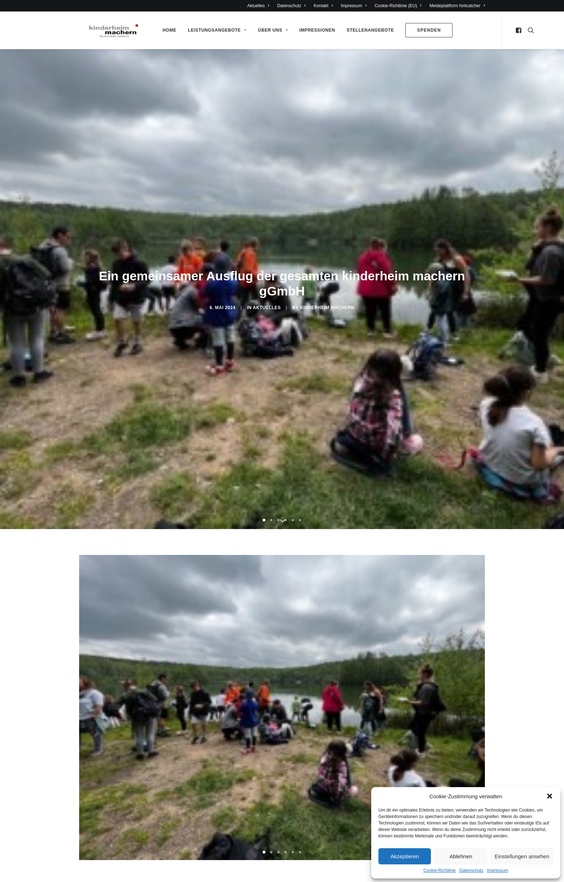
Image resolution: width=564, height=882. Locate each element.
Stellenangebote (368, 30)
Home (167, 30)
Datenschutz (471, 870)
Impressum (497, 870)
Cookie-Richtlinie (439, 870)
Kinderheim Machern (327, 307)
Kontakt (323, 5)
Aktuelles (258, 5)
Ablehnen (460, 856)
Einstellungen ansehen (522, 856)
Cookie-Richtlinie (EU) (398, 5)
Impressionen (315, 30)
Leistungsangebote (215, 30)
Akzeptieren (404, 856)
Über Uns (271, 30)
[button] (549, 796)
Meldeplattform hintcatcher (457, 5)
